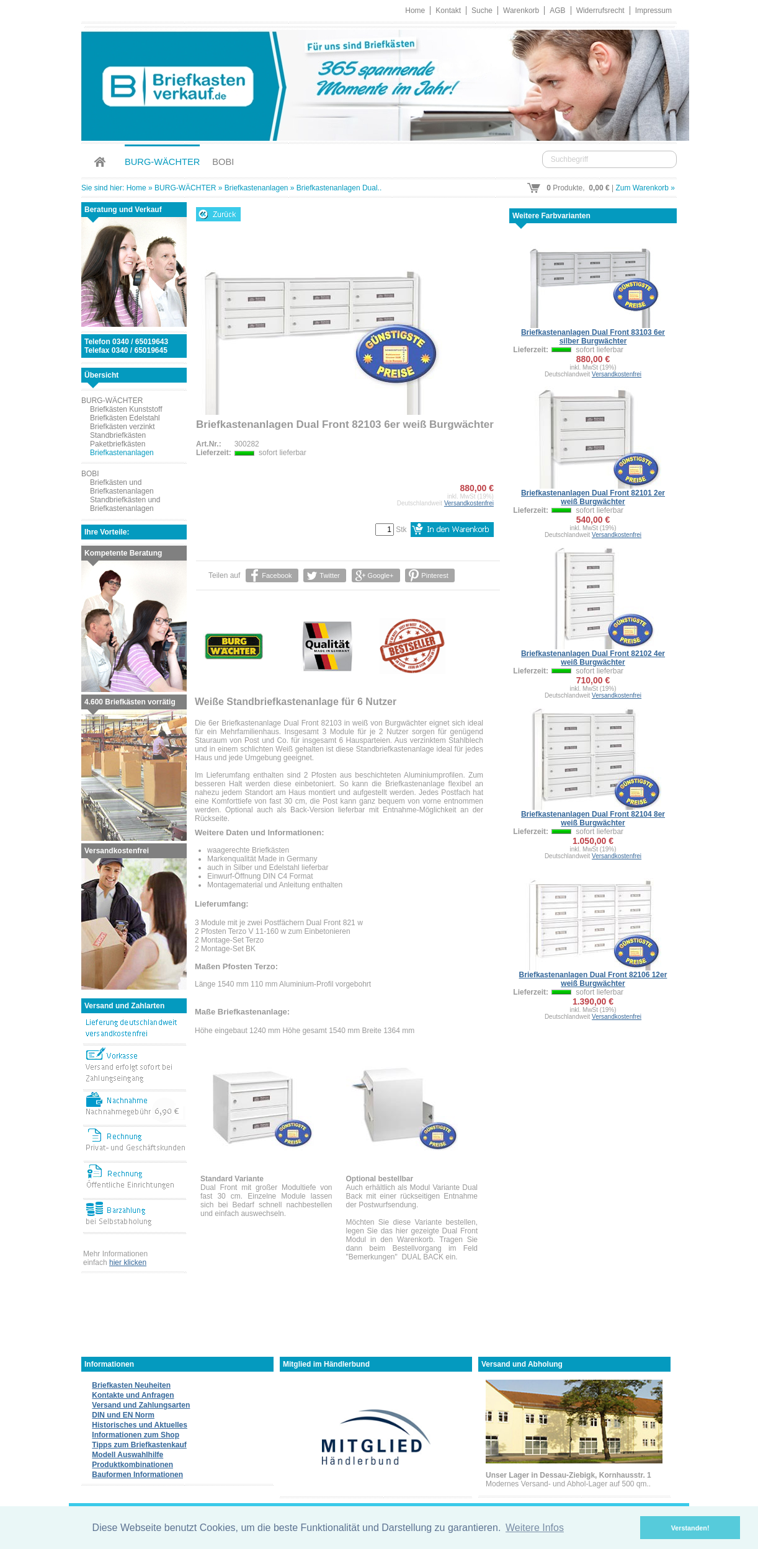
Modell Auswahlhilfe (127, 1454)
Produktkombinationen (132, 1464)
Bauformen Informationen (137, 1474)
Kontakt (448, 10)
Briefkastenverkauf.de (379, 83)
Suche (482, 10)
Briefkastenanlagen (256, 188)
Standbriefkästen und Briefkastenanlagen (125, 504)
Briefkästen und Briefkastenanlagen (122, 486)
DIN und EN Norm (123, 1415)
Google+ (380, 575)
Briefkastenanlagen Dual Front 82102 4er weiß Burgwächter (593, 658)
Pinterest (434, 575)
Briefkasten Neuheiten (131, 1385)
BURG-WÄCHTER (162, 162)
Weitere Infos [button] (535, 1527)
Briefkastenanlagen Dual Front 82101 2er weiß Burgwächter (593, 497)
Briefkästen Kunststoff (126, 409)
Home (415, 10)
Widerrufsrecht (600, 10)
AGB (557, 10)
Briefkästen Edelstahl (125, 418)
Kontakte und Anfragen (133, 1395)
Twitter (329, 575)
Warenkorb (521, 10)
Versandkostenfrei (469, 503)
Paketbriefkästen (117, 444)
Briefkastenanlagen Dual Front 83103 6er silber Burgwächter (593, 336)
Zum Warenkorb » (645, 188)
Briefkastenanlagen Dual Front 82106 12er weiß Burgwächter (593, 979)
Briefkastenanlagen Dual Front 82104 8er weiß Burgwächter (593, 818)
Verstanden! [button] (690, 1528)
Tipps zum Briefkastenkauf (139, 1444)
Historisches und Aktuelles (139, 1425)
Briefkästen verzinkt (122, 426)
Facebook (277, 575)
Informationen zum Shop (135, 1435)
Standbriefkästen (118, 435)
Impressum (653, 10)
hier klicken (127, 1262)
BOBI (223, 162)
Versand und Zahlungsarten (141, 1405)
